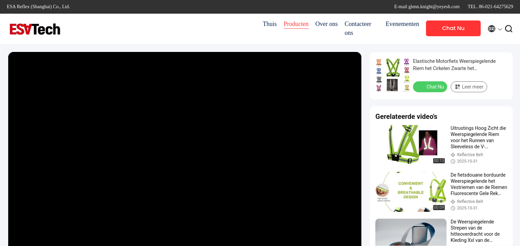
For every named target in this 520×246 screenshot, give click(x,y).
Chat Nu (453, 28)
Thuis (270, 23)
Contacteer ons (358, 28)
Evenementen (402, 23)
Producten (296, 23)
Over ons (327, 23)
